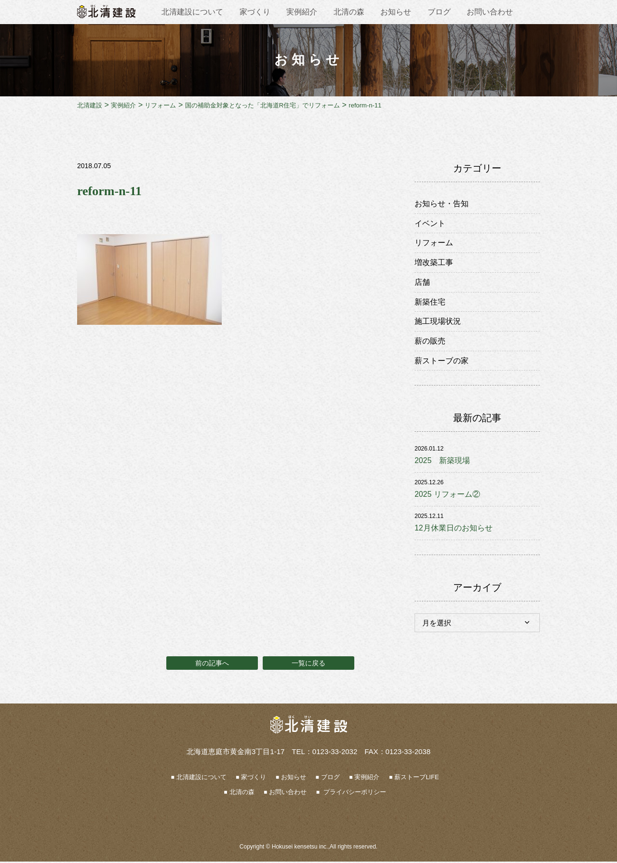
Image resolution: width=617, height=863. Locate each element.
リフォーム (434, 243)
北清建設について (192, 12)
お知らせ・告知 (442, 203)
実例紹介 (301, 12)
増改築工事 (434, 263)
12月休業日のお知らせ (454, 529)
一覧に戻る (308, 664)
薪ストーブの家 (442, 362)
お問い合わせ (490, 12)
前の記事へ (212, 664)
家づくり (255, 12)
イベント (430, 223)
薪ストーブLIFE (416, 779)
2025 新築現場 (442, 462)
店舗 (422, 283)
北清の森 (349, 12)
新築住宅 (430, 302)
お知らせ (395, 12)
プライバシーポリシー (354, 793)
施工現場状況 (438, 322)
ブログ (439, 12)
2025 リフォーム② (447, 495)
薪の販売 (430, 342)
